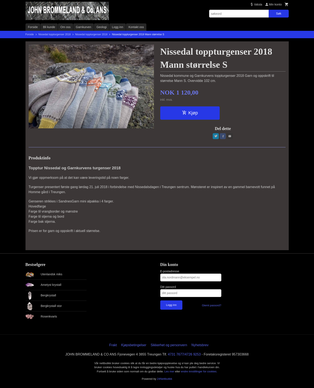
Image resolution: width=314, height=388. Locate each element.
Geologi (101, 27)
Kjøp (190, 112)
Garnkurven (83, 27)
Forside (33, 27)
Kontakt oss (136, 27)
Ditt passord (168, 287)
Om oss (65, 27)
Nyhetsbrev (199, 345)
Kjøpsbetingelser (133, 345)
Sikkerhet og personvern (169, 345)
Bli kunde (49, 27)
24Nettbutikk (164, 379)
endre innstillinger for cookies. (199, 372)
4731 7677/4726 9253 (184, 355)
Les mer (169, 372)
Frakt (113, 345)
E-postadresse (169, 272)
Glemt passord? (211, 306)
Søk (278, 13)
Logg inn (117, 27)
